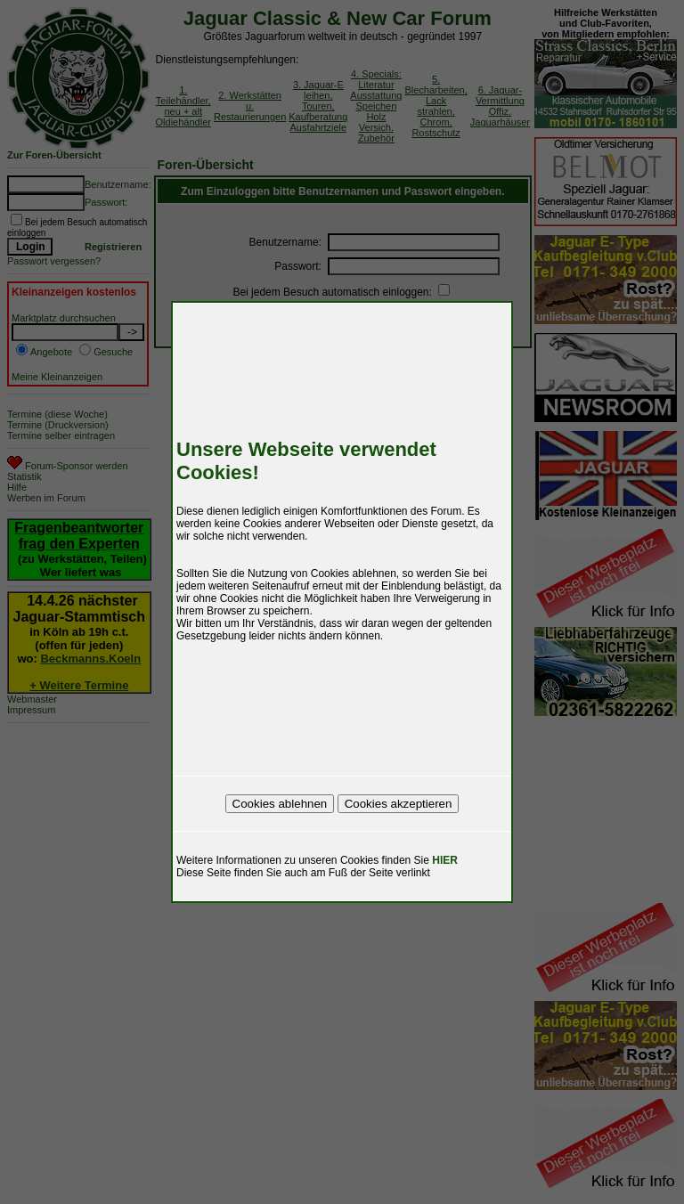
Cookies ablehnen (280, 803)
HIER (445, 860)
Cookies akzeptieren (398, 803)
